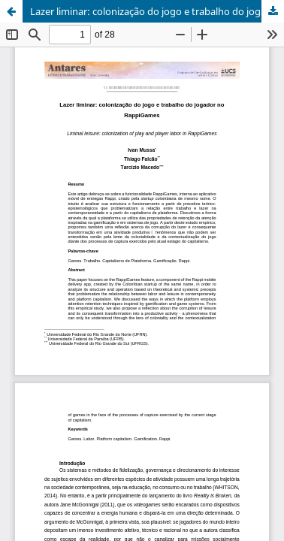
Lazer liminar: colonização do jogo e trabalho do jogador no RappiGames (157, 11)
